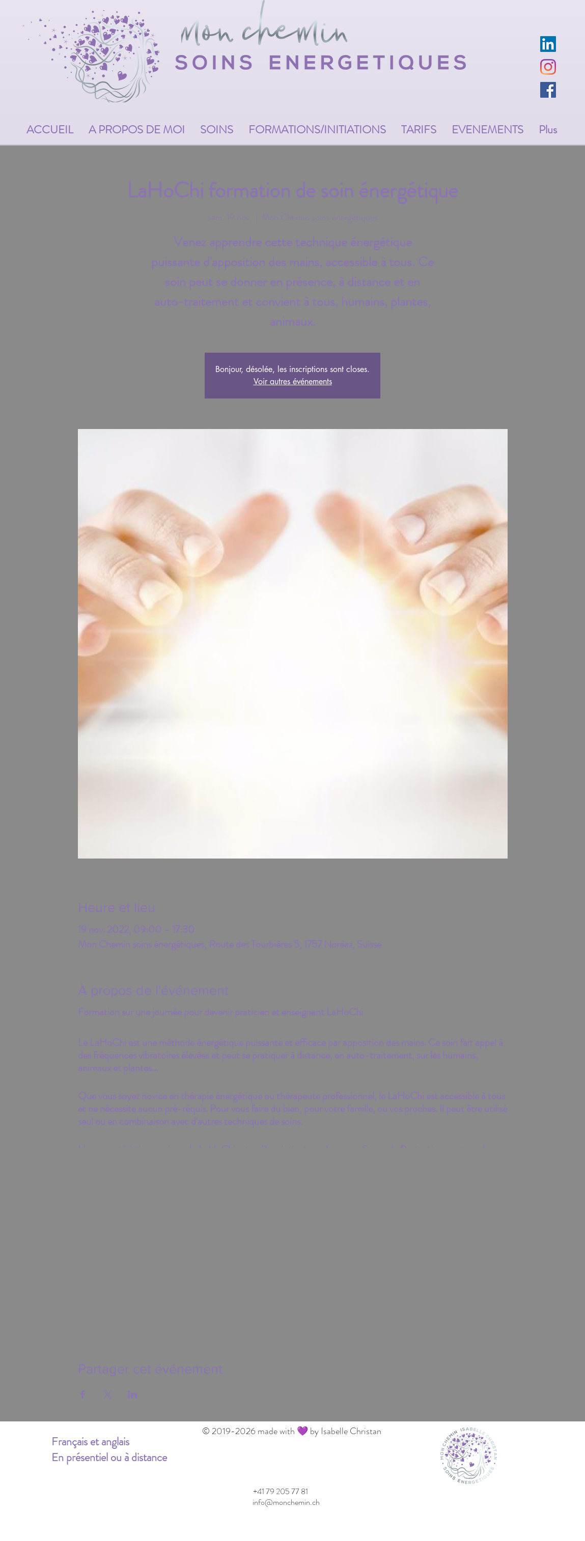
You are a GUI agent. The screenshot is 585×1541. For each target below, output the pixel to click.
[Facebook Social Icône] (548, 90)
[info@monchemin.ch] (286, 1502)
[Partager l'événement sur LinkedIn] (132, 1394)
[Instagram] (548, 67)
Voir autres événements (293, 381)
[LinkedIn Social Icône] (548, 44)
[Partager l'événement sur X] (108, 1394)
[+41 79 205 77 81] (281, 1492)
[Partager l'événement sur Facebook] (83, 1394)
